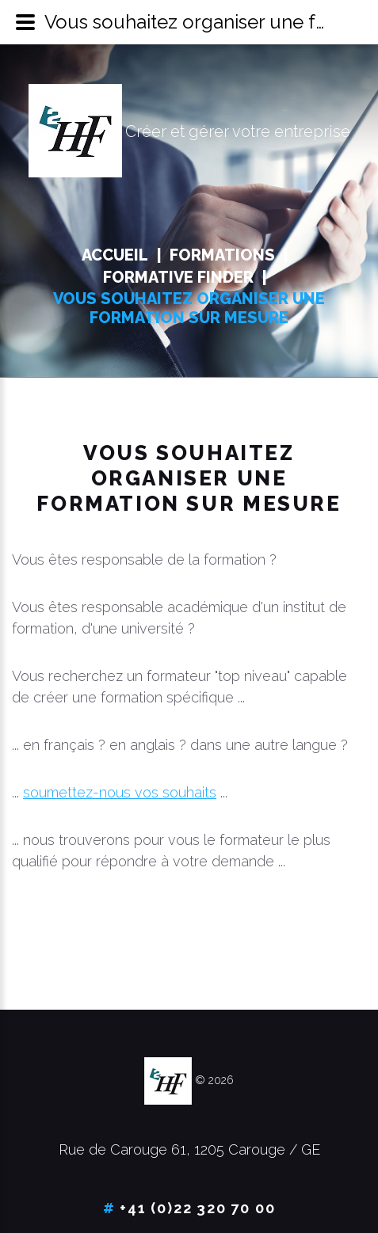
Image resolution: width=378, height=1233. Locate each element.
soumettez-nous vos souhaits (119, 792)
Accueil (115, 254)
